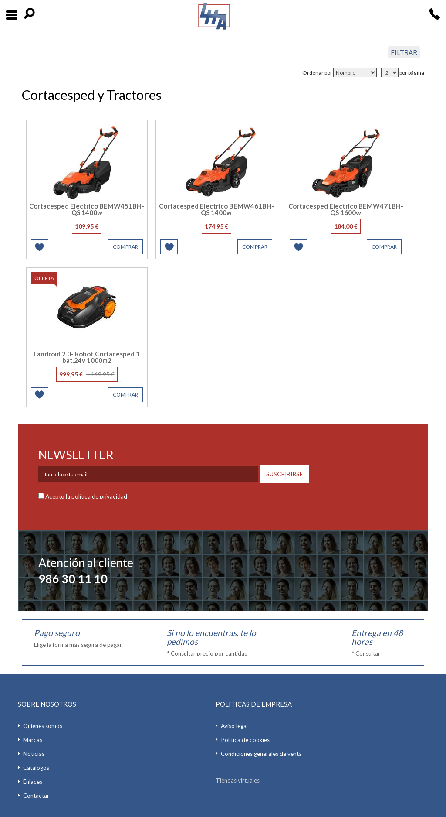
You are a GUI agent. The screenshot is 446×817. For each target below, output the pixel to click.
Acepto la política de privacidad (86, 496)
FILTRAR (404, 52)
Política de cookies (245, 739)
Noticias (33, 753)
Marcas (32, 739)
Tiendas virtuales (238, 780)
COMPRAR (125, 246)
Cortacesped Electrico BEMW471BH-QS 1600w (345, 209)
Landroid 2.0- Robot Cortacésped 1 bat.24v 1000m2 (87, 357)
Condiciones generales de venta (261, 753)
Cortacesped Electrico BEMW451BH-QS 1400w (86, 209)
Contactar (36, 795)
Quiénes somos (42, 725)
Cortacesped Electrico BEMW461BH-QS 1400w (216, 209)
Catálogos (36, 767)
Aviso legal (234, 725)
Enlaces (32, 781)
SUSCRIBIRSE (284, 474)
